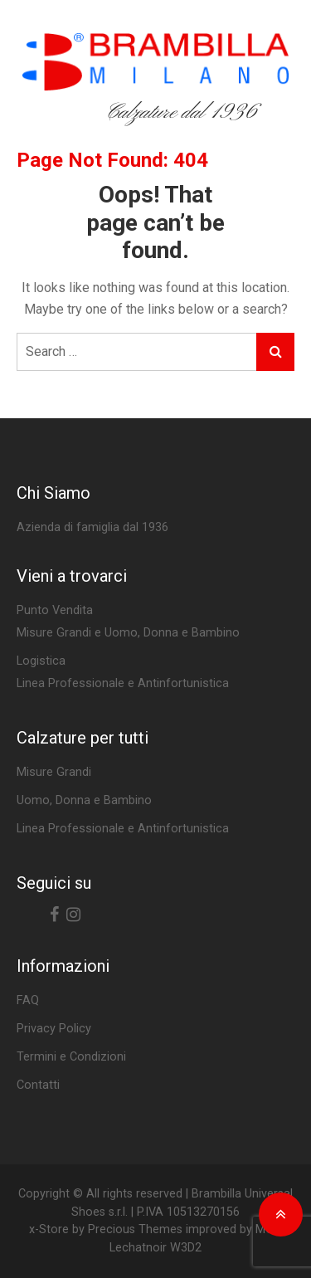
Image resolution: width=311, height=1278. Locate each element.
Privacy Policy (54, 1029)
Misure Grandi (54, 772)
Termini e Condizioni (71, 1057)
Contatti (38, 1085)
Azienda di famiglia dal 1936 (92, 527)
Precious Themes (135, 1229)
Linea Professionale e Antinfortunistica (123, 829)
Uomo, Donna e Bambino (84, 800)
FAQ (28, 1000)
